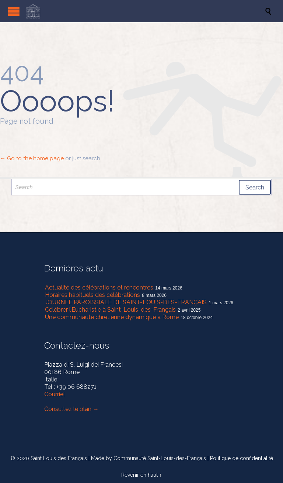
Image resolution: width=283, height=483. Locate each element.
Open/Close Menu (14, 11)
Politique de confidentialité (241, 458)
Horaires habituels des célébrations (92, 294)
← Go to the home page (32, 158)
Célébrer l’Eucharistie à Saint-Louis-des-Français (110, 309)
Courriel (54, 394)
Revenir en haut (139, 475)
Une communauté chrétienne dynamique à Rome (112, 317)
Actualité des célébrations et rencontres (99, 287)
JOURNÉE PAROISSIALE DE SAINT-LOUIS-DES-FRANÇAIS (126, 302)
